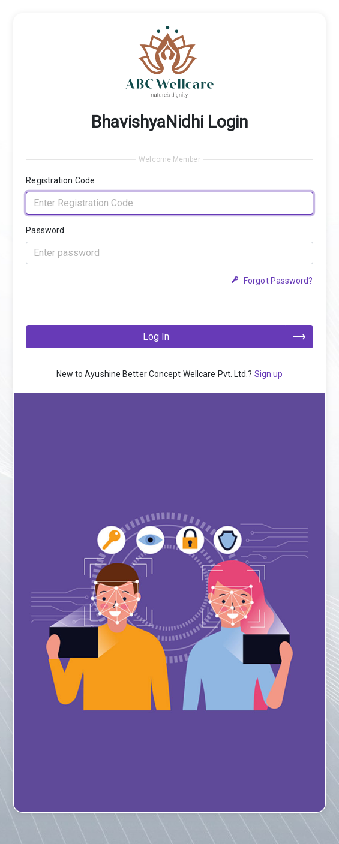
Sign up (268, 374)
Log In (156, 336)
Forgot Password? (271, 280)
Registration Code (60, 180)
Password (45, 230)
